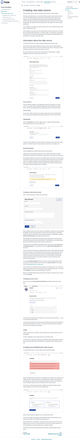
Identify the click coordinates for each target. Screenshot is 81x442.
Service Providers (39, 1)
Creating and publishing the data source (73, 17)
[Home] (22, 5)
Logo (68, 14)
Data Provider (4, 11)
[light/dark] (80, 2)
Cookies (38, 439)
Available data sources (6, 9)
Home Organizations (30, 1)
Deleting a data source (7, 17)
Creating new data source (8, 13)
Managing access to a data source (9, 15)
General (23, 1)
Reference (53, 1)
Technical (69, 11)
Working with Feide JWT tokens (9, 19)
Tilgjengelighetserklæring (46, 439)
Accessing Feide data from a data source (10, 21)
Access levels (70, 13)
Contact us (33, 439)
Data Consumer (5, 23)
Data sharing (47, 1)
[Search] (72, 2)
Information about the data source (72, 9)
